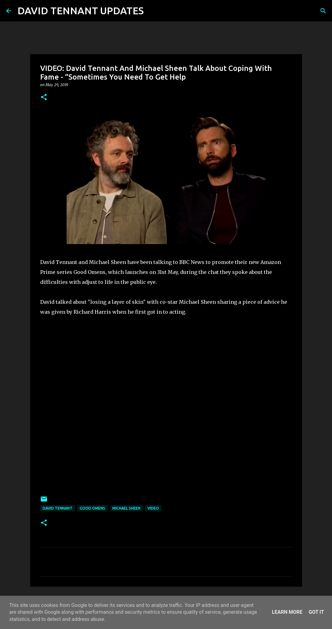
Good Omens (92, 508)
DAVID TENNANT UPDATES (80, 10)
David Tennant (57, 508)
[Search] (152, 10)
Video (153, 508)
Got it (316, 612)
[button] (44, 97)
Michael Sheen (126, 508)
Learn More (287, 612)
